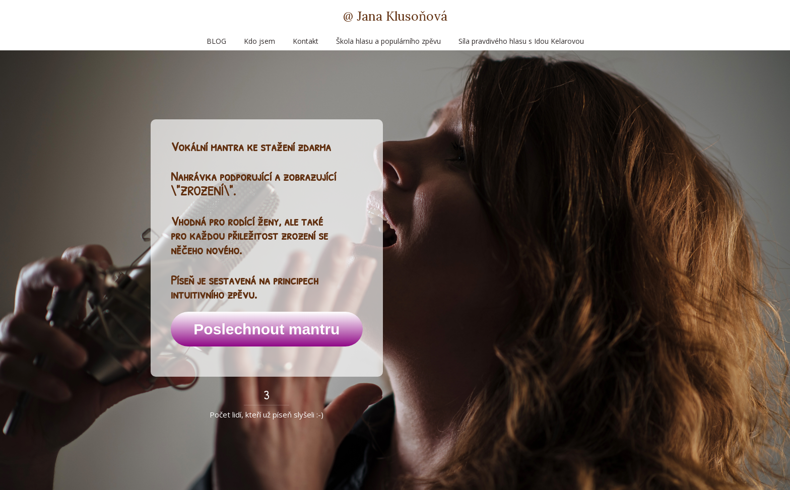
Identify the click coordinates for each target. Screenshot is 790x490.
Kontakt (305, 41)
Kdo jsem (259, 41)
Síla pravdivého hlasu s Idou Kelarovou (521, 41)
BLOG (216, 41)
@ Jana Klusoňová (395, 16)
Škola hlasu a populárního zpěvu (388, 41)
